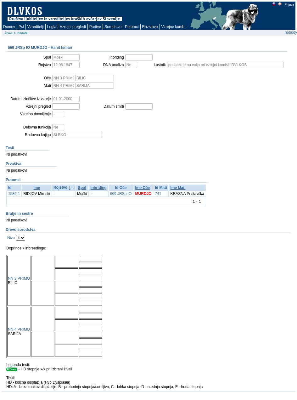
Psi (21, 27)
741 (158, 193)
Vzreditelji (35, 27)
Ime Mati (177, 188)
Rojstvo (60, 187)
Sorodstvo (112, 27)
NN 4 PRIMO (19, 329)
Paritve (95, 27)
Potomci (131, 27)
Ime (36, 188)
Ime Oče (142, 188)
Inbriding (98, 188)
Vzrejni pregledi (73, 27)
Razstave (150, 27)
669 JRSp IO (121, 193)
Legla (51, 27)
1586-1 (14, 193)
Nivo (11, 238)
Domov (9, 27)
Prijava (289, 4)
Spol (82, 188)
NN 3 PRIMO (19, 278)
